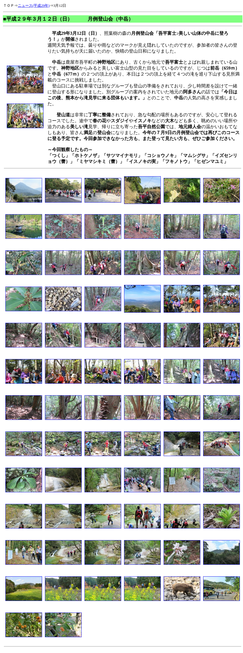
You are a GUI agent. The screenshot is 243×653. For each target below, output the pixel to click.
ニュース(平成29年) (34, 5)
